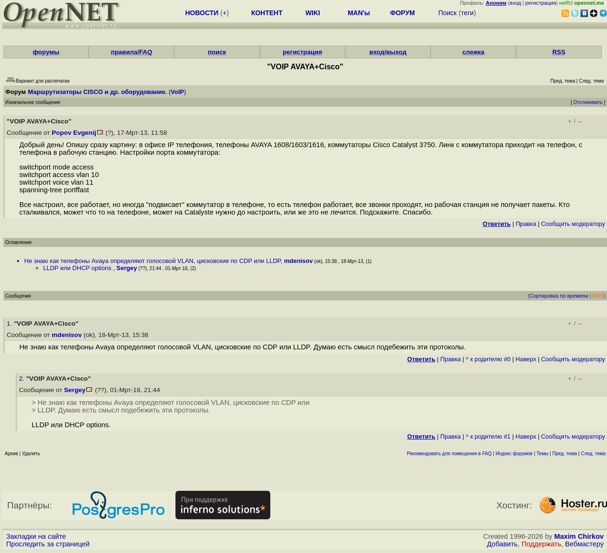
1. (10, 323)
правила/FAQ (131, 52)
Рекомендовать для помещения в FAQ (449, 453)
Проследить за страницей (48, 544)
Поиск (447, 13)
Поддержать (541, 544)
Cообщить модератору (573, 223)
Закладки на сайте (36, 536)
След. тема (593, 453)
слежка (473, 52)
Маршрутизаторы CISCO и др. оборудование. (97, 91)
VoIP (177, 91)
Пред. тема (564, 453)
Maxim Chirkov (579, 536)
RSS (558, 52)
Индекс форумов (514, 453)
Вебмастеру (584, 544)
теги (467, 13)
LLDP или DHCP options (78, 268)
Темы (542, 453)
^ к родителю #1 (488, 436)
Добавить (502, 544)
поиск (217, 52)
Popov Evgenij (74, 132)
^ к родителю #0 (488, 359)
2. (22, 378)
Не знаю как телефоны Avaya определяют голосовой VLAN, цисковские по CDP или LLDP (152, 260)
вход (515, 3)
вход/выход (388, 52)
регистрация (540, 3)
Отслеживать (587, 102)
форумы (46, 52)
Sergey (127, 268)
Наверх (525, 359)
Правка (525, 223)
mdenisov (298, 260)
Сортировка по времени (559, 296)
